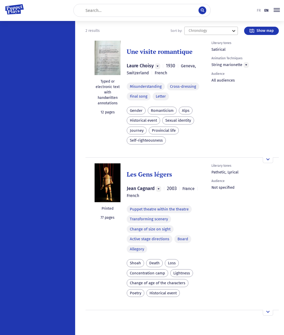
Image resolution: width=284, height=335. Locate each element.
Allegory (137, 249)
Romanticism (162, 110)
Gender (136, 110)
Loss (172, 263)
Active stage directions (149, 239)
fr (259, 10)
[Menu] (157, 66)
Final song (138, 96)
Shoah (135, 263)
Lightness (181, 273)
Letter (161, 96)
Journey (137, 130)
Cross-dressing (183, 86)
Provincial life (164, 130)
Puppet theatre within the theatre (159, 209)
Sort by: (176, 31)
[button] (277, 10)
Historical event (143, 120)
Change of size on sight (150, 229)
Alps (185, 110)
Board (183, 239)
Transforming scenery (149, 219)
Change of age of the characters (157, 283)
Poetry (135, 293)
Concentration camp (147, 273)
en (266, 10)
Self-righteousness (146, 140)
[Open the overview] (268, 160)
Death (154, 263)
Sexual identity (178, 120)
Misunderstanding (146, 86)
